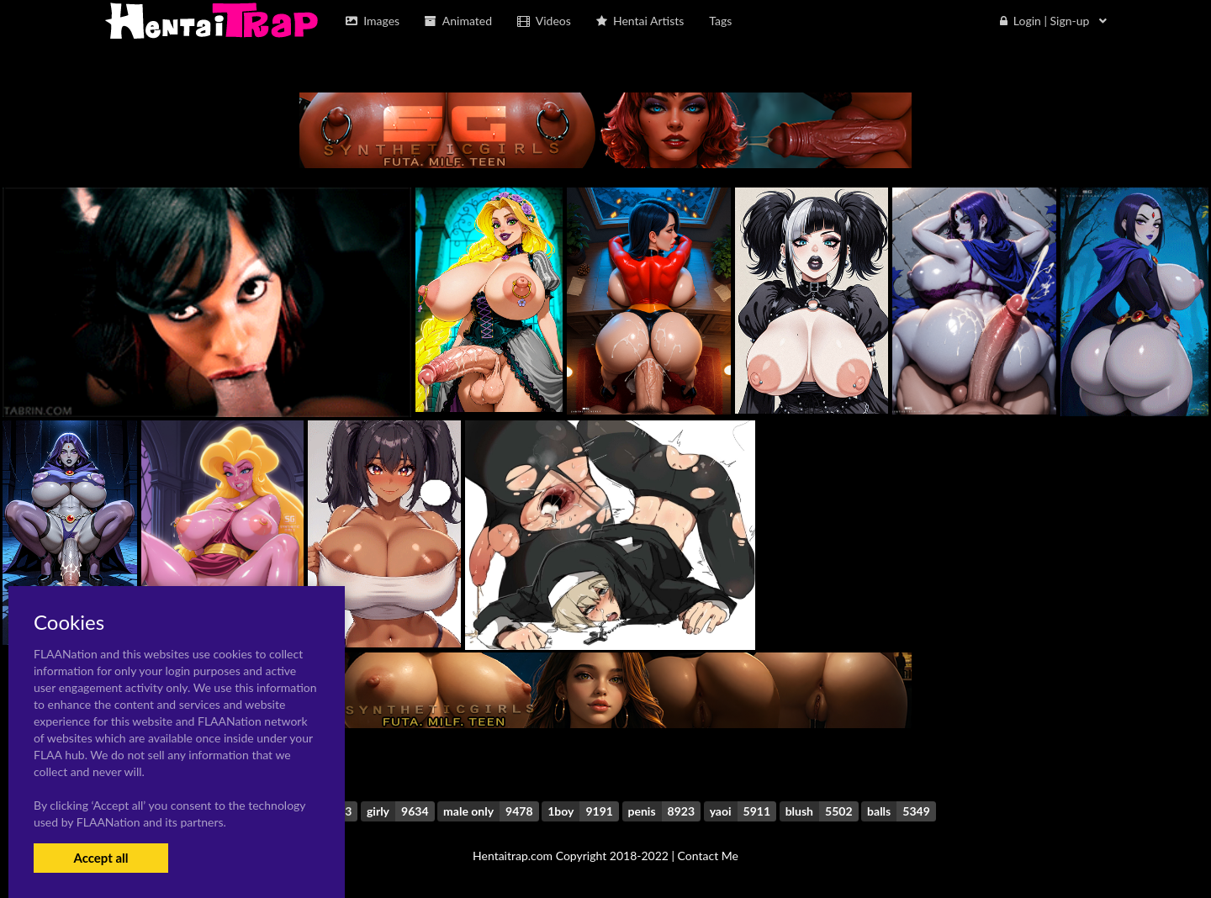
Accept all (100, 857)
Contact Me (708, 855)
